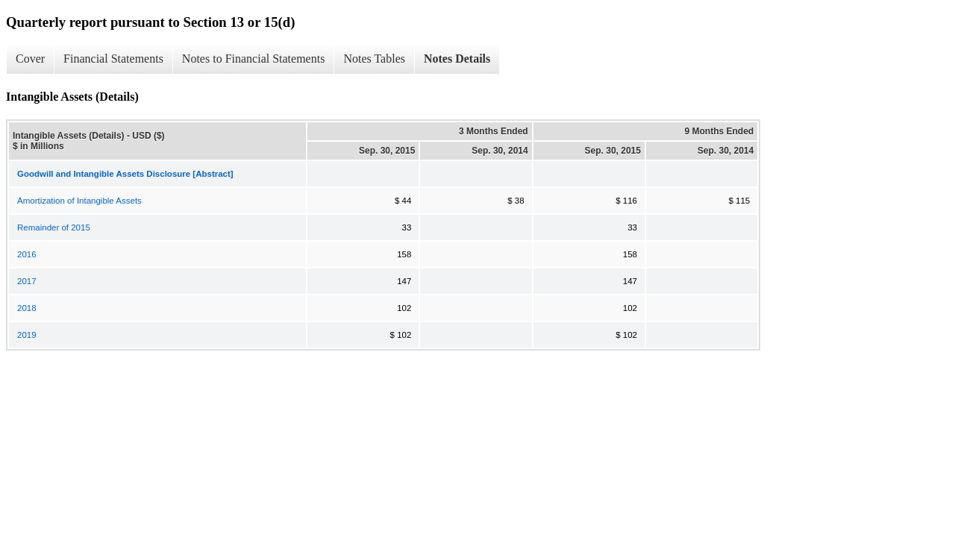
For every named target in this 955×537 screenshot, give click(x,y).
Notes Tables (374, 58)
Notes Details (457, 58)
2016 (27, 254)
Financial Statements (113, 58)
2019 (27, 334)
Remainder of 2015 (53, 227)
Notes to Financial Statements (253, 58)
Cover (30, 58)
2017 (27, 281)
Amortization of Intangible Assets (79, 200)
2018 (27, 308)
